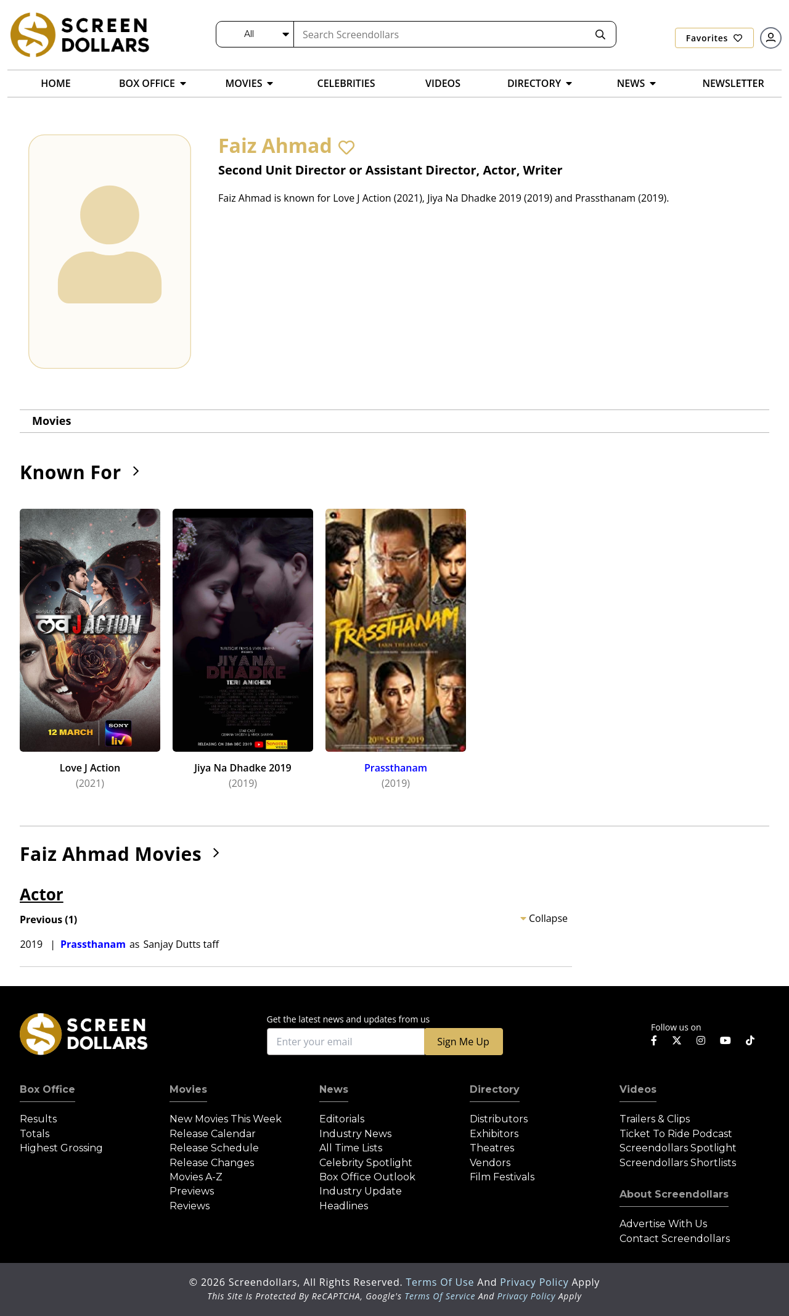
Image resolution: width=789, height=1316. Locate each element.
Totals (34, 1134)
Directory (495, 1089)
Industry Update (360, 1191)
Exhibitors (494, 1134)
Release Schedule (214, 1148)
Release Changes (212, 1163)
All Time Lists (350, 1148)
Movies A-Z (196, 1177)
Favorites (714, 38)
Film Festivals (502, 1177)
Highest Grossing (61, 1148)
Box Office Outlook (367, 1177)
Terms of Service (439, 1296)
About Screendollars (674, 1194)
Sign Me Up (463, 1041)
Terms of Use (441, 1282)
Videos (637, 1089)
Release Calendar (213, 1134)
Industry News (355, 1134)
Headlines (343, 1206)
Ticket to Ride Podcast (675, 1134)
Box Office (47, 1089)
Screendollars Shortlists (677, 1163)
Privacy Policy (535, 1282)
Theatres (492, 1148)
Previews (192, 1191)
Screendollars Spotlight (678, 1148)
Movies (51, 420)
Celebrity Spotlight (365, 1163)
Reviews (190, 1206)
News (333, 1089)
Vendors (490, 1163)
